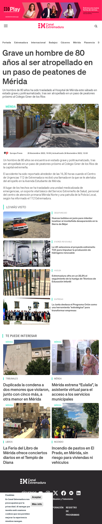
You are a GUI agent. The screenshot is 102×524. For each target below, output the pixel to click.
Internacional (38, 42)
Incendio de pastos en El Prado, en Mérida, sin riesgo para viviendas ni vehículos (73, 455)
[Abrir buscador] (96, 26)
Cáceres (65, 42)
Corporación (55, 507)
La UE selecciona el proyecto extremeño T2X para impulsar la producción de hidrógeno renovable (73, 250)
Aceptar (36, 497)
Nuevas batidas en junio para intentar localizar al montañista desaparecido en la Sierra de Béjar (75, 221)
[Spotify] (71, 493)
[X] (56, 493)
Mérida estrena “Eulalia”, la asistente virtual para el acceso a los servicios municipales (75, 392)
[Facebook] (64, 493)
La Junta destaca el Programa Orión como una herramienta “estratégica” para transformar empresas (74, 307)
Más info (37, 504)
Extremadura (21, 42)
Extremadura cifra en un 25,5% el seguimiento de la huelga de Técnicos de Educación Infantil (74, 278)
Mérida (77, 42)
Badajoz (53, 42)
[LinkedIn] (78, 493)
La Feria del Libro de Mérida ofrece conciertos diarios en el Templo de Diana (25, 455)
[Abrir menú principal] (5, 26)
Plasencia (89, 42)
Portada (6, 42)
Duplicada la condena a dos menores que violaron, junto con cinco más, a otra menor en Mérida (26, 392)
